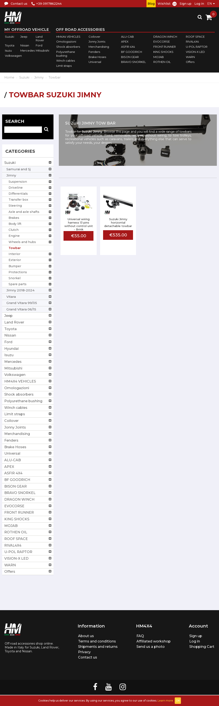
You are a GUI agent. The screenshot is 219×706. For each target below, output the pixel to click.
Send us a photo (150, 647)
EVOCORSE (161, 41)
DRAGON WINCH (165, 36)
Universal (95, 62)
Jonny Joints (97, 41)
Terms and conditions (97, 641)
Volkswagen (13, 55)
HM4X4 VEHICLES (68, 36)
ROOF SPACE (195, 36)
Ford (39, 45)
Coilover (94, 36)
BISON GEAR (130, 57)
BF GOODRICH (131, 51)
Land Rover (40, 38)
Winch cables (65, 60)
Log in (199, 4)
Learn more (165, 700)
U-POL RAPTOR (196, 46)
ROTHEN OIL (162, 62)
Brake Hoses (97, 57)
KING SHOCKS (163, 51)
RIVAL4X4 (192, 41)
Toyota (9, 45)
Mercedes (27, 50)
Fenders (94, 51)
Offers (190, 62)
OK (178, 700)
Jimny (39, 77)
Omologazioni (66, 41)
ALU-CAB (127, 36)
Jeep (23, 36)
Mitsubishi (42, 50)
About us (86, 636)
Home (9, 77)
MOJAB (158, 57)
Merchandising (99, 46)
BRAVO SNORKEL (133, 62)
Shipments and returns (98, 647)
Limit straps (64, 65)
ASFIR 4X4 (128, 46)
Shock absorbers (68, 46)
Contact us (87, 657)
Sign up (185, 4)
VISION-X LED (195, 51)
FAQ (140, 636)
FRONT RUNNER (164, 46)
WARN (190, 57)
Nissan (24, 45)
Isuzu (8, 50)
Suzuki (9, 36)
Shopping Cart (201, 647)
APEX (125, 41)
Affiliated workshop (153, 641)
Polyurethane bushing (65, 53)
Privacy (84, 652)
